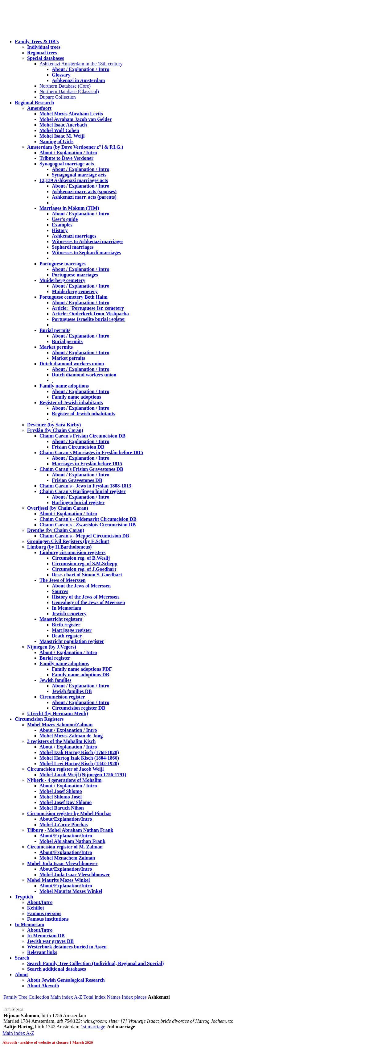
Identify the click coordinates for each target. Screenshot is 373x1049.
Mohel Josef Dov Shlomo (65, 802)
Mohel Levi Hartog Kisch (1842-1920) (79, 763)
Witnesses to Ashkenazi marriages (87, 241)
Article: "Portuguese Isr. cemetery (88, 308)
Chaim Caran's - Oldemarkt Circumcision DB (88, 519)
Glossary (61, 74)
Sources (60, 591)
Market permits (56, 347)
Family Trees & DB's (37, 41)
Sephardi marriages (73, 247)
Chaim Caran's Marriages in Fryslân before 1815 (91, 452)
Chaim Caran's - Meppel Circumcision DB (84, 535)
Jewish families (55, 680)
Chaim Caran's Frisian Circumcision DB (82, 435)
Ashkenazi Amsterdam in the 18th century (81, 63)
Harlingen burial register (78, 502)
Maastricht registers (60, 619)
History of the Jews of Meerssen (85, 596)
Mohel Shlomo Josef (60, 796)
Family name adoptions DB (80, 674)
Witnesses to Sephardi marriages (86, 252)
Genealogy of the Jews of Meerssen (88, 602)
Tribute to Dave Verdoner (66, 158)
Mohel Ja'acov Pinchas (63, 824)
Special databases (45, 58)
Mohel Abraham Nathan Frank (72, 841)
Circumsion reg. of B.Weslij (81, 558)
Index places (134, 997)
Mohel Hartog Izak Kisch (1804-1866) (79, 758)
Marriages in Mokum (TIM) (69, 208)
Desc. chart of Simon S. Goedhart (87, 574)
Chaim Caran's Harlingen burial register (82, 491)
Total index (95, 997)
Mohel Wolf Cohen (59, 130)
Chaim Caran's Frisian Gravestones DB (81, 469)
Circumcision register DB (78, 708)
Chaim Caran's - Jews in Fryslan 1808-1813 (85, 485)
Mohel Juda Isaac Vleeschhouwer (74, 874)
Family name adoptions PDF (82, 669)
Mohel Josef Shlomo (60, 791)
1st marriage (93, 1026)
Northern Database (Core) (65, 86)
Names (114, 997)
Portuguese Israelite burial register (88, 319)
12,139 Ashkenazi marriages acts (73, 180)
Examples (62, 224)
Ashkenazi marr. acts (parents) (84, 197)
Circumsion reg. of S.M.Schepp (84, 563)
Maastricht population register (71, 641)
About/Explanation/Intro (65, 819)
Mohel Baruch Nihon (61, 808)
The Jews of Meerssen (62, 580)
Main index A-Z (66, 997)
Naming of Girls (56, 141)
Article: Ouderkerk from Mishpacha (90, 313)
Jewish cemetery (69, 613)
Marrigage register (72, 630)
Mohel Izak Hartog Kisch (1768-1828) (79, 752)
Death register (67, 635)
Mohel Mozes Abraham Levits (71, 113)
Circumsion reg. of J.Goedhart (84, 569)
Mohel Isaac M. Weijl (61, 136)
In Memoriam (66, 608)
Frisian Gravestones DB (77, 480)
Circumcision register (62, 696)
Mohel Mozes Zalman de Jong (71, 735)
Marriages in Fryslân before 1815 (87, 463)
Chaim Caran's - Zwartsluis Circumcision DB (87, 524)
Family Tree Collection (26, 997)
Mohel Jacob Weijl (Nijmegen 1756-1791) (82, 774)
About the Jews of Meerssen (81, 585)
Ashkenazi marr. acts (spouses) (84, 191)
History (60, 230)
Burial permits (54, 330)
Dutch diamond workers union (71, 363)
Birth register (66, 624)
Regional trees (42, 52)
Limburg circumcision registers (72, 552)
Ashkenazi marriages (74, 235)
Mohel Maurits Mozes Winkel (70, 891)
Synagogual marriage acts (66, 163)
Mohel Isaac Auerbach (63, 124)
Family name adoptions (64, 385)
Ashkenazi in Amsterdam (78, 80)
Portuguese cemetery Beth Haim (73, 297)
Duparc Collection (57, 97)
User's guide (65, 219)
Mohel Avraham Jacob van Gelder (75, 119)
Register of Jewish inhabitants (71, 402)
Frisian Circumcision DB (78, 447)
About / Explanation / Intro (80, 69)
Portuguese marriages (62, 263)
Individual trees (43, 47)
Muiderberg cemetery (62, 280)
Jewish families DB (72, 691)
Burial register (54, 658)
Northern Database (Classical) (69, 91)
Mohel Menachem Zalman (67, 857)
